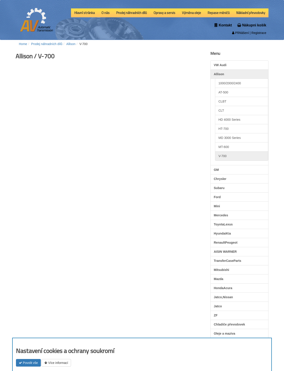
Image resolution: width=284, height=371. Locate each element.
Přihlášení (240, 33)
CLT (221, 110)
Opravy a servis (164, 12)
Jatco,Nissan (223, 297)
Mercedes (221, 215)
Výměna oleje (191, 12)
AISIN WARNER (225, 251)
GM (216, 170)
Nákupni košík (251, 25)
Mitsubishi (221, 270)
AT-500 (223, 92)
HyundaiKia (222, 233)
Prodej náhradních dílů (131, 12)
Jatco (218, 306)
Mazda (218, 279)
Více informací (56, 363)
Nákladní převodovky (250, 12)
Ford (217, 197)
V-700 (223, 156)
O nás (105, 12)
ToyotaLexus (223, 224)
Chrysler (220, 179)
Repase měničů (219, 12)
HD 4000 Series (230, 119)
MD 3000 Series (230, 138)
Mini (217, 206)
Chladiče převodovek (229, 324)
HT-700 (224, 128)
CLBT (223, 101)
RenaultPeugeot (226, 242)
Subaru (219, 188)
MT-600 (224, 147)
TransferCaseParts (227, 260)
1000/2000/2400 (230, 83)
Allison (219, 74)
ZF (216, 315)
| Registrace (257, 33)
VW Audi (220, 65)
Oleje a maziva (224, 333)
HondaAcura (223, 288)
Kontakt (223, 25)
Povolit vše (28, 363)
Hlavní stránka (84, 12)
